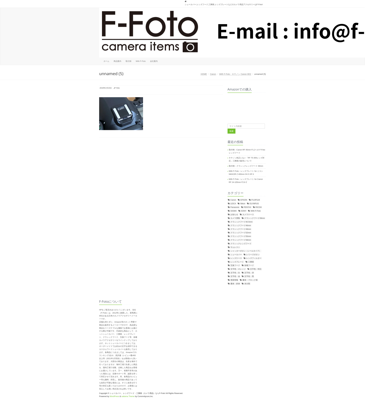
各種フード (249, 265)
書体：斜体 (235, 284)
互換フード (235, 265)
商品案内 (117, 61)
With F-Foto (141, 61)
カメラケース (248, 214)
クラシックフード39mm (254, 218)
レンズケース (236, 258)
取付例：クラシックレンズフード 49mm (246, 166)
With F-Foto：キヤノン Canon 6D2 (235, 74)
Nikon (242, 203)
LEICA (233, 203)
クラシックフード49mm (240, 229)
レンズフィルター (253, 258)
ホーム (106, 61)
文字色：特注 (255, 269)
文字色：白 (235, 273)
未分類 (247, 284)
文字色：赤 (249, 273)
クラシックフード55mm (240, 236)
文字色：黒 (249, 276)
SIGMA (233, 211)
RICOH (259, 207)
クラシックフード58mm (240, 240)
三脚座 (251, 262)
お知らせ (234, 214)
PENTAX (247, 207)
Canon (213, 74)
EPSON (243, 200)
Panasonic (234, 207)
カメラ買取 (235, 218)
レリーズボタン (253, 254)
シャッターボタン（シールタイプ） (245, 251)
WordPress (114, 396)
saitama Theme (127, 396)
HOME (204, 74)
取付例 (128, 61)
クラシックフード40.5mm (241, 222)
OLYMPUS (254, 203)
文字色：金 (235, 276)
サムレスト (235, 247)
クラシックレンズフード (240, 243)
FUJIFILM (256, 200)
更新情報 (234, 280)
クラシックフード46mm (240, 225)
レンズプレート (237, 262)
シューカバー (236, 254)
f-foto (118, 88)
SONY (243, 211)
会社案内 (154, 61)
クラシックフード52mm (240, 233)
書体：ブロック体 (250, 280)
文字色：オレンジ (238, 269)
